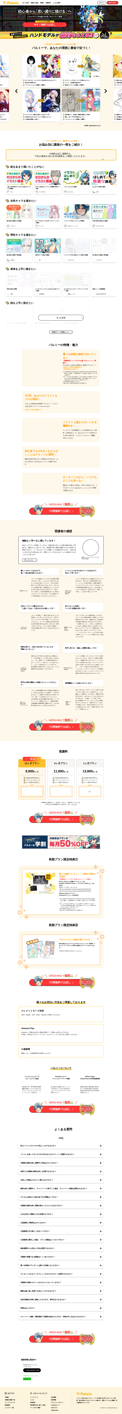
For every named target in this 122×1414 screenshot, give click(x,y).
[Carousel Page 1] (58, 124)
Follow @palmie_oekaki (32, 1370)
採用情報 (53, 1400)
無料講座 (7, 1405)
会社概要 (53, 1397)
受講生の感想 (34, 3)
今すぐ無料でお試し (45, 24)
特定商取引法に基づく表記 (37, 1405)
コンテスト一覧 (9, 1407)
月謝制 (7, 1397)
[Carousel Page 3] (63, 124)
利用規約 (32, 1402)
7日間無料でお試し (63, 511)
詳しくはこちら (29, 560)
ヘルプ (32, 1400)
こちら (75, 804)
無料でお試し (112, 2)
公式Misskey (54, 1410)
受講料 (42, 3)
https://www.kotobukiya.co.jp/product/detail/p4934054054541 (75, 889)
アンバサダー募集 (35, 1407)
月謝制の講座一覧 (10, 1400)
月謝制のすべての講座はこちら (60, 332)
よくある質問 (56, 3)
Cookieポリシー (55, 1405)
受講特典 (48, 3)
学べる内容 (25, 3)
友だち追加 (27, 1379)
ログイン (101, 2)
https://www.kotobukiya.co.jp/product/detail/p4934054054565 (75, 891)
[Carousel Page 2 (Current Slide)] (61, 124)
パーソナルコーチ (10, 1402)
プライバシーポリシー (57, 1402)
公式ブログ (54, 1407)
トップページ (34, 1397)
